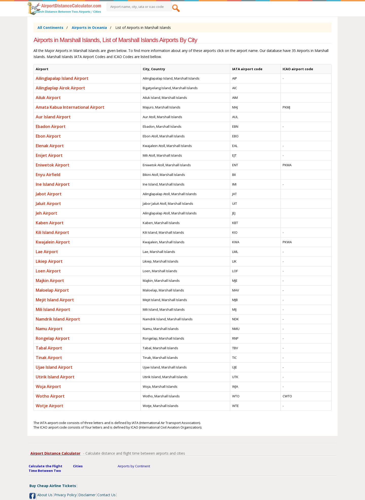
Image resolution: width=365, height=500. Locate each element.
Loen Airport (48, 271)
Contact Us (106, 494)
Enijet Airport (49, 155)
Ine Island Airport (53, 184)
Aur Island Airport (53, 117)
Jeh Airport (46, 213)
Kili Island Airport (52, 232)
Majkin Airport (50, 280)
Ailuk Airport (48, 97)
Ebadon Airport (51, 126)
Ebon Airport (48, 136)
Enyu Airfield (48, 174)
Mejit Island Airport (55, 300)
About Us (44, 494)
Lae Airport (47, 251)
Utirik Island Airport (55, 377)
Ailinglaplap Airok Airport (60, 88)
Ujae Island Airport (54, 367)
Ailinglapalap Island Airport (62, 78)
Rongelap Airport (53, 338)
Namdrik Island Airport (58, 319)
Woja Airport (48, 386)
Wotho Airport (50, 396)
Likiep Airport (49, 261)
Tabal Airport (49, 348)
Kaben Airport (50, 223)
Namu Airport (49, 328)
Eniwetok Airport (52, 165)
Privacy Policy (65, 494)
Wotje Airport (49, 406)
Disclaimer (87, 494)
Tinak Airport (49, 357)
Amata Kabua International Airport (70, 107)
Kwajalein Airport (53, 242)
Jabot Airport (49, 194)
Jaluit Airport (48, 203)
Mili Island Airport (53, 309)
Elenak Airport (50, 146)
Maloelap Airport (52, 290)
